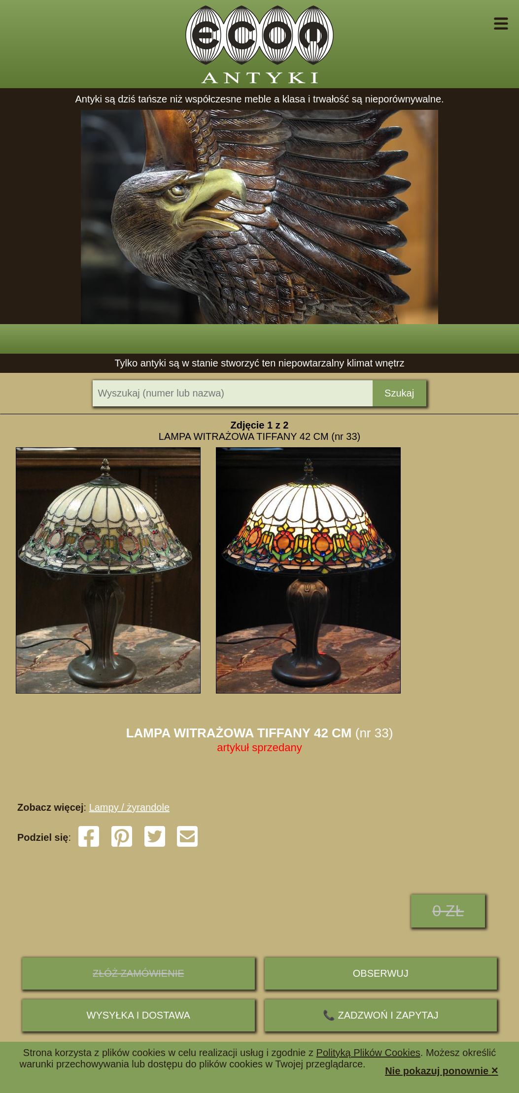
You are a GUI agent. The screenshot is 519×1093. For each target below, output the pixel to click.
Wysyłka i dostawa (138, 1015)
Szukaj (399, 393)
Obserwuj (381, 973)
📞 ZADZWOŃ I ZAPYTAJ (381, 1015)
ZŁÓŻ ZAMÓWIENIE (138, 973)
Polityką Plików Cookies (368, 1052)
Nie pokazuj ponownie (441, 1070)
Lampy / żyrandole (129, 807)
